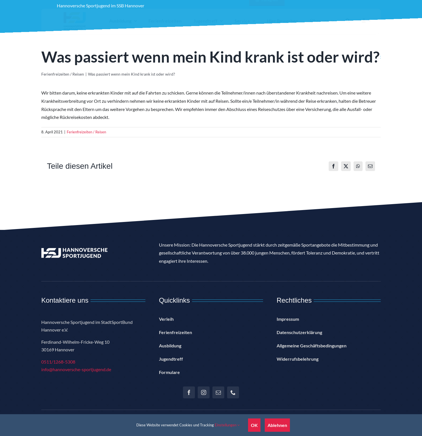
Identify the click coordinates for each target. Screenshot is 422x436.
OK (254, 425)
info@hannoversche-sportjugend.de (76, 369)
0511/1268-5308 (58, 361)
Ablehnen (277, 425)
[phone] (233, 392)
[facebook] (189, 392)
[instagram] (204, 392)
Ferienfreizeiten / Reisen (86, 132)
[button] (348, 25)
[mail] (218, 392)
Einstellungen (227, 425)
